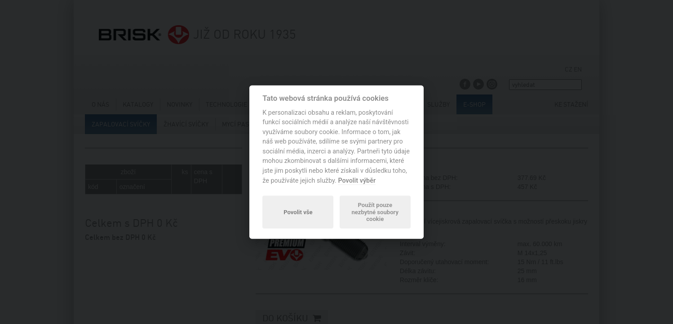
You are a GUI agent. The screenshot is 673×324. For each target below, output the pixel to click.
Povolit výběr (357, 180)
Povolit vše (297, 211)
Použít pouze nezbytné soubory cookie (374, 212)
